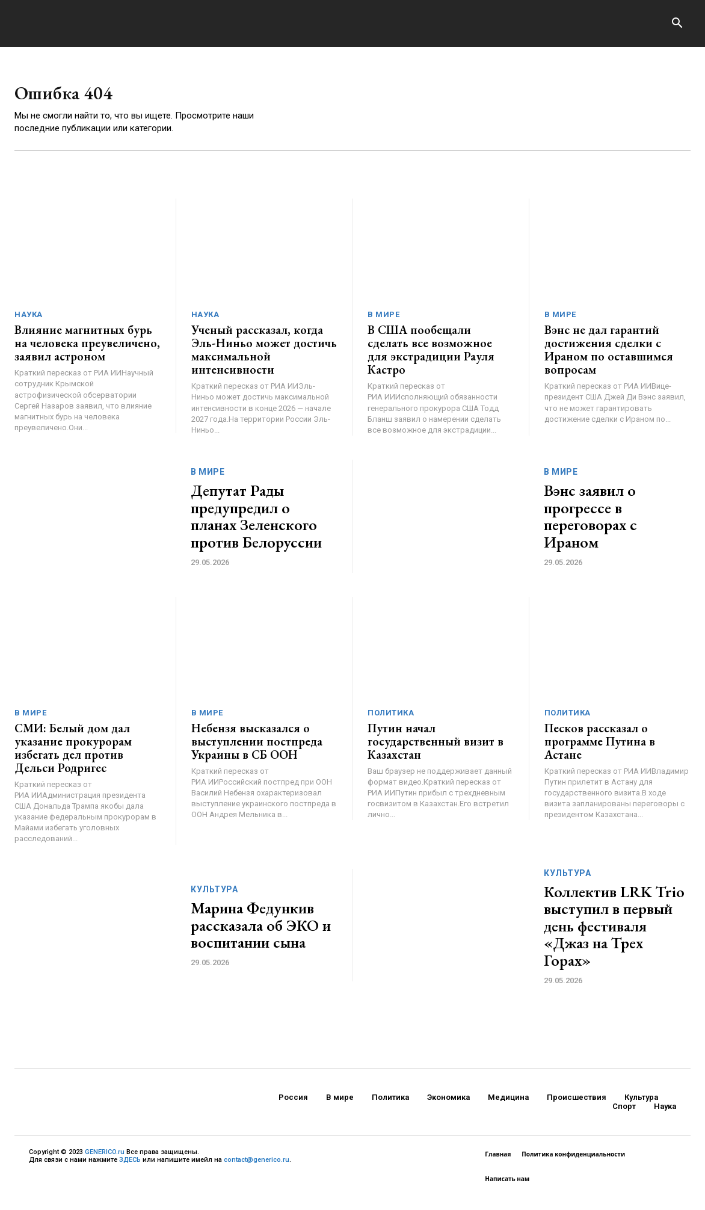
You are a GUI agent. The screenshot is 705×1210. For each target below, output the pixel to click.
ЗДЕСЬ (130, 1167)
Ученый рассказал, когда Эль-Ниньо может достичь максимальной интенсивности (264, 356)
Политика (391, 719)
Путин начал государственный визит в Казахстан (435, 748)
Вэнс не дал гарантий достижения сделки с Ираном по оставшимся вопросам (608, 356)
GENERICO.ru (105, 1158)
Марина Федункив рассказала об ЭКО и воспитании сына (261, 932)
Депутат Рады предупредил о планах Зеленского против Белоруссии (256, 523)
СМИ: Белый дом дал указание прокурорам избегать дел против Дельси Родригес (73, 754)
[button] (677, 24)
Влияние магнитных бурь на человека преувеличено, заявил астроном (87, 350)
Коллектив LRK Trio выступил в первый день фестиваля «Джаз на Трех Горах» (614, 932)
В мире (383, 322)
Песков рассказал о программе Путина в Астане (599, 748)
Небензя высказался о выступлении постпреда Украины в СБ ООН (256, 748)
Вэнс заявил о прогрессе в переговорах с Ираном (590, 523)
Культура (214, 896)
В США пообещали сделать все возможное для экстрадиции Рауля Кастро (431, 356)
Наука (28, 322)
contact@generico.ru (256, 1167)
